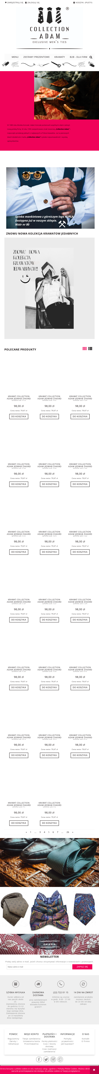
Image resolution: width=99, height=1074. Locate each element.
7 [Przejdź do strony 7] (57, 832)
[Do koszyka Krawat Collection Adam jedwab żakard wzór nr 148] (18, 687)
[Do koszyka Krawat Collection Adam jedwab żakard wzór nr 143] (49, 552)
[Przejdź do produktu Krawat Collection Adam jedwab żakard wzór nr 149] (49, 646)
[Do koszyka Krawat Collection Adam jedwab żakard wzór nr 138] (18, 484)
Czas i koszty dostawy (49, 1045)
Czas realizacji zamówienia (49, 1050)
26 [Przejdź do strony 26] (68, 832)
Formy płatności (49, 1041)
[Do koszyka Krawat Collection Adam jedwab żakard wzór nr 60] (49, 823)
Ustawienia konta (31, 1041)
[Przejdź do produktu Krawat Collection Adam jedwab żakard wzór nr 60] (49, 782)
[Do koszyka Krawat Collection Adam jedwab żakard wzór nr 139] (49, 484)
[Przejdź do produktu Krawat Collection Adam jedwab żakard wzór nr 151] (80, 646)
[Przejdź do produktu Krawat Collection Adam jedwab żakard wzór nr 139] (49, 443)
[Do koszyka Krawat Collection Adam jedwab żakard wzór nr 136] (49, 416)
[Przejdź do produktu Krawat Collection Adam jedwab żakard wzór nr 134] (18, 375)
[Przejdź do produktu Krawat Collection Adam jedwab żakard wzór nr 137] (80, 375)
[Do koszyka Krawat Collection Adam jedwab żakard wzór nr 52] (18, 823)
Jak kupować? (67, 1044)
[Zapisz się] (82, 966)
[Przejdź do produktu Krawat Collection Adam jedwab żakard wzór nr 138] (18, 443)
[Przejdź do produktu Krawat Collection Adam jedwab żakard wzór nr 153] (49, 714)
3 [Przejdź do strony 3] (40, 832)
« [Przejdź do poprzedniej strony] (26, 832)
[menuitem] (15, 57)
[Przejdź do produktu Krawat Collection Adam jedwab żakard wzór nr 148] (18, 646)
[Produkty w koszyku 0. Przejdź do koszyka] (83, 2)
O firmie (86, 1041)
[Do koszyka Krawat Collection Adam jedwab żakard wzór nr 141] (18, 552)
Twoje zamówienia (31, 1038)
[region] (49, 862)
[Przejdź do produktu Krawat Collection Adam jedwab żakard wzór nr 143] (49, 511)
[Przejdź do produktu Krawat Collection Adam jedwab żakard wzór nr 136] (49, 375)
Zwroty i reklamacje (13, 1042)
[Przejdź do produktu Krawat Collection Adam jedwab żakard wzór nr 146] (49, 579)
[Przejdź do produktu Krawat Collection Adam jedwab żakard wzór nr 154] (80, 714)
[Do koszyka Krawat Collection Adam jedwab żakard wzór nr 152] (18, 755)
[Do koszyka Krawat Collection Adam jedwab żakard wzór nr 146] (49, 620)
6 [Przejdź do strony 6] (53, 832)
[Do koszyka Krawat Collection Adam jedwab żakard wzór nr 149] (49, 687)
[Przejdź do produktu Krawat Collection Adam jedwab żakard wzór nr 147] (80, 579)
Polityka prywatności (67, 1039)
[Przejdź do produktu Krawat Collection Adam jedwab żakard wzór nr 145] (18, 579)
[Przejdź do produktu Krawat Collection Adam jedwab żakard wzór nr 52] (18, 782)
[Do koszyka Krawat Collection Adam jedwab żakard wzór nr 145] (18, 620)
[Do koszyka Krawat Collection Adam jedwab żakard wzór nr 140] (80, 484)
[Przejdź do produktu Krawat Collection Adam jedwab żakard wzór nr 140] (80, 443)
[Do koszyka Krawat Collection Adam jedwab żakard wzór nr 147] (80, 620)
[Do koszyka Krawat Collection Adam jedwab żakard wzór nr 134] (18, 416)
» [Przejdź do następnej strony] (72, 832)
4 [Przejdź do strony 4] (44, 832)
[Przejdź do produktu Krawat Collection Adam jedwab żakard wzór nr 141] (18, 511)
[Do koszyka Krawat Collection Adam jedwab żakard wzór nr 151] (80, 687)
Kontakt (85, 1038)
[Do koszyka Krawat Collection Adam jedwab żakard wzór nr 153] (49, 755)
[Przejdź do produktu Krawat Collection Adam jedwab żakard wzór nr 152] (18, 714)
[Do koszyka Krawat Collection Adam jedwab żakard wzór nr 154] (80, 755)
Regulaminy (13, 1038)
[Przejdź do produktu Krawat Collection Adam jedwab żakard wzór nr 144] (80, 511)
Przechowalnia (31, 1044)
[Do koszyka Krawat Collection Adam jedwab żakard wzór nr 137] (80, 416)
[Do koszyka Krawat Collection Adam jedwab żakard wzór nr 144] (80, 552)
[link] (49, 862)
